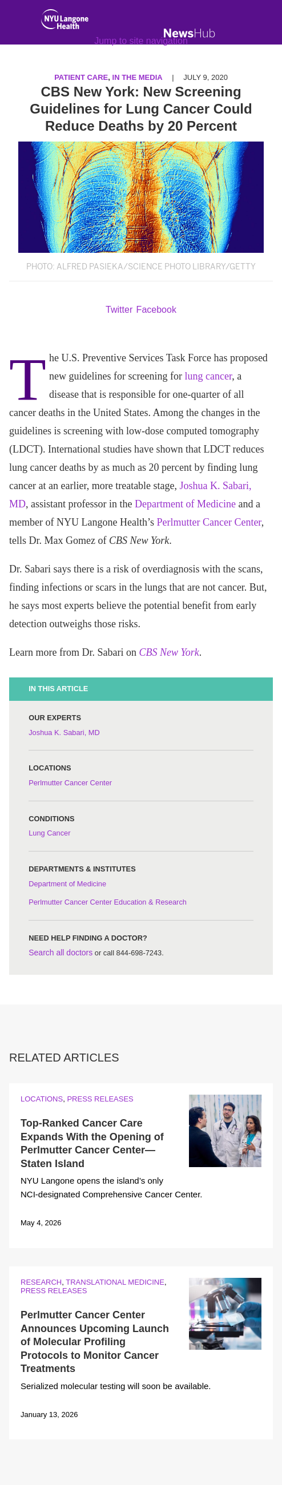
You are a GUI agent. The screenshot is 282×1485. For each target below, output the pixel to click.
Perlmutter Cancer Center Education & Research (108, 902)
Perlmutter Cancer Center (208, 522)
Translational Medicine (115, 1282)
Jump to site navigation (141, 41)
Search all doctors (60, 952)
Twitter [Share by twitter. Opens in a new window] (119, 309)
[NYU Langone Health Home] (64, 21)
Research (41, 1282)
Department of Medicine (185, 504)
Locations (42, 1099)
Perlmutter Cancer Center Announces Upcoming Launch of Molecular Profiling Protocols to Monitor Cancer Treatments (95, 1341)
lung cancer (208, 376)
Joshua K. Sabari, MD (64, 732)
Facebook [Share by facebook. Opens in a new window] (156, 309)
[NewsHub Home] (189, 33)
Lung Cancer (49, 833)
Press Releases (100, 1099)
